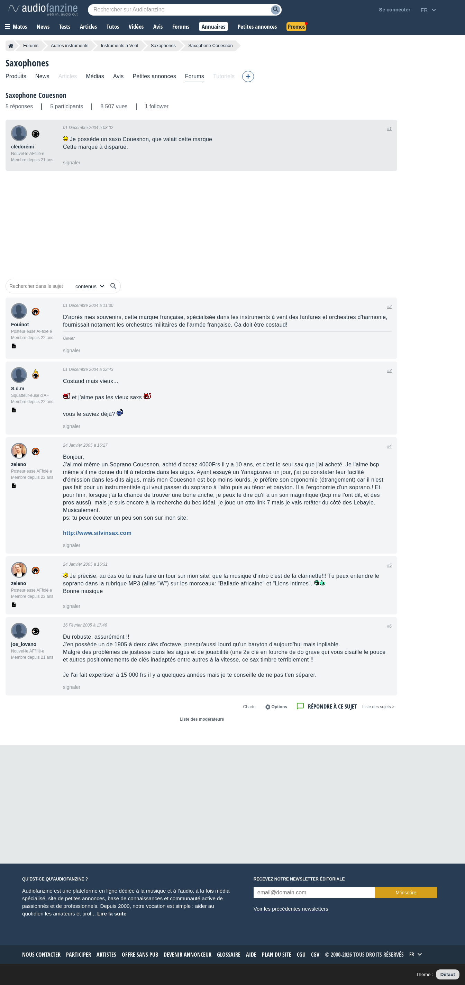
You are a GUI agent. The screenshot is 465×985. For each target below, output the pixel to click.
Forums (30, 45)
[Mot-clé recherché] (185, 10)
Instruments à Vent (119, 45)
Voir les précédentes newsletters (291, 909)
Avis (118, 76)
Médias (95, 76)
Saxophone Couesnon (36, 95)
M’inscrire (405, 892)
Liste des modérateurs (202, 719)
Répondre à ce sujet (332, 706)
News (42, 76)
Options (279, 706)
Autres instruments (69, 45)
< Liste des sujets (378, 706)
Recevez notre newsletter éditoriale (299, 879)
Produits (16, 76)
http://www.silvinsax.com (97, 533)
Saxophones (163, 45)
